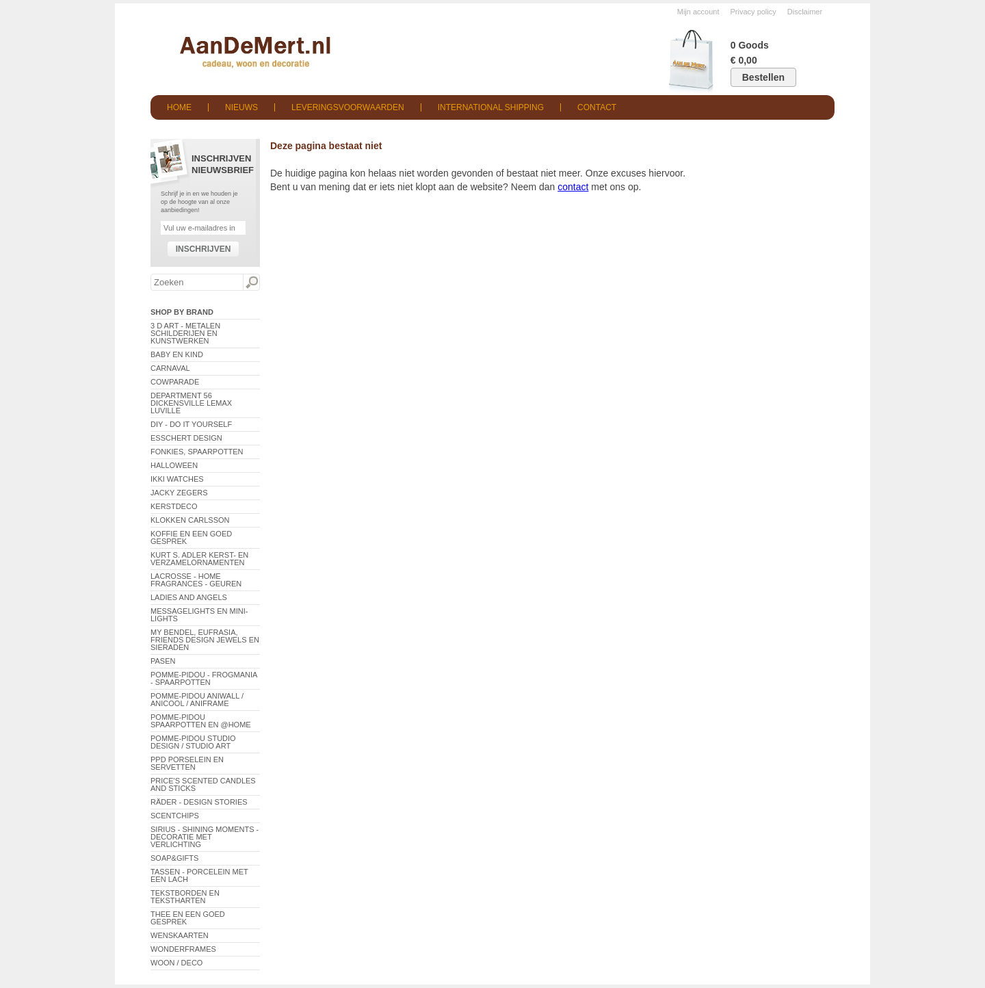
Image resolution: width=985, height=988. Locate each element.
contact (572, 186)
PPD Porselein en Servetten (187, 763)
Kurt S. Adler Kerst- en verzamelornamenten (199, 559)
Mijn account (698, 12)
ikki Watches (177, 479)
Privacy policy (753, 12)
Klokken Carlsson (190, 520)
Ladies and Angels (188, 597)
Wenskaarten (179, 935)
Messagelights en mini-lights (199, 615)
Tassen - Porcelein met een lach (199, 875)
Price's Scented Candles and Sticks (203, 784)
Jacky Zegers (179, 493)
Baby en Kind (176, 354)
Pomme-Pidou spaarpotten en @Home (200, 721)
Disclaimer (804, 12)
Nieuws (241, 107)
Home (179, 107)
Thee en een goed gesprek (187, 918)
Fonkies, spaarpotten (197, 451)
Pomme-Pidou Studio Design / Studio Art (193, 742)
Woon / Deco (176, 963)
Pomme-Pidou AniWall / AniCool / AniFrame (197, 699)
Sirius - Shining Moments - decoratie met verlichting (204, 836)
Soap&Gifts (174, 858)
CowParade (174, 382)
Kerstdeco (173, 506)
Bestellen (763, 77)
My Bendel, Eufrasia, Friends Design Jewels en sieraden (204, 639)
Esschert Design (186, 438)
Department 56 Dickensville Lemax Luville (191, 403)
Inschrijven (203, 249)
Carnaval (170, 368)
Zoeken (251, 282)
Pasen (162, 661)
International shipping (491, 107)
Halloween (174, 465)
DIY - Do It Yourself (191, 424)
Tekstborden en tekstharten (185, 897)
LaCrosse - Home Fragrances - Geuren (195, 580)
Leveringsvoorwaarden (347, 107)
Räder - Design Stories (199, 802)
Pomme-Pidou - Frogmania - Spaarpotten (203, 678)
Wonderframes (183, 949)
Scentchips (174, 815)
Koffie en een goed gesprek (191, 537)
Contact (596, 107)
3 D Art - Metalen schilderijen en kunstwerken (185, 333)
